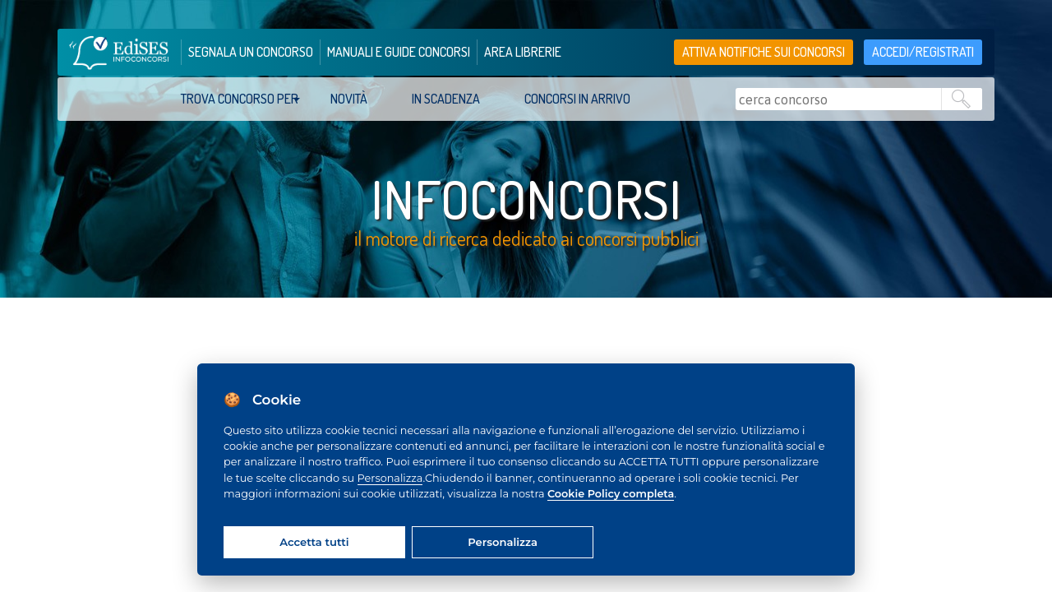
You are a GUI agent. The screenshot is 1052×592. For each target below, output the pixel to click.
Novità (348, 98)
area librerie (522, 52)
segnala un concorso (250, 52)
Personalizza (390, 478)
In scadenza (446, 98)
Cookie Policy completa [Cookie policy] (610, 494)
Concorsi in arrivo (577, 98)
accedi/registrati (923, 52)
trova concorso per (239, 98)
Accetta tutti (313, 541)
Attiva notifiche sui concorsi (763, 52)
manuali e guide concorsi (398, 52)
